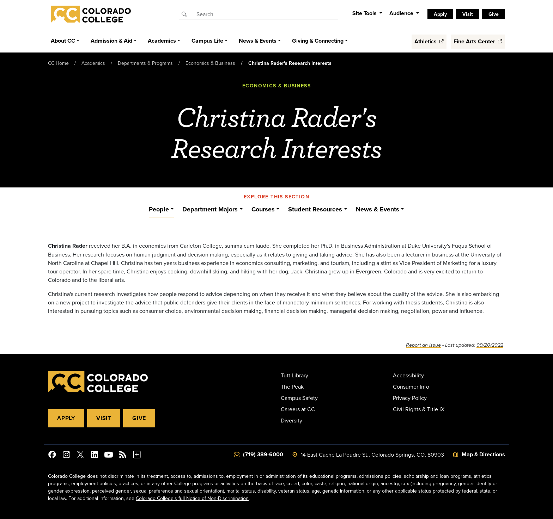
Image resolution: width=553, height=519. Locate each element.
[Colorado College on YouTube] (108, 455)
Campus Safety (299, 398)
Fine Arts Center (478, 41)
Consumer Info (411, 386)
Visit (467, 14)
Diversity (291, 420)
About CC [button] (63, 41)
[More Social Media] (137, 455)
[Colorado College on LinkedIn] (94, 455)
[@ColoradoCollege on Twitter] (80, 455)
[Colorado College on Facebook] (52, 455)
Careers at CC (298, 409)
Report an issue (423, 345)
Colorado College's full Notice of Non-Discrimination (192, 498)
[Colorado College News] (123, 455)
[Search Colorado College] (266, 14)
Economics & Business (210, 63)
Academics (93, 63)
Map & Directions (483, 454)
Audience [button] (402, 13)
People (159, 209)
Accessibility (408, 375)
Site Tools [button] (365, 13)
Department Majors (210, 209)
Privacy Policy (410, 398)
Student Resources (315, 209)
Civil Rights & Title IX (418, 409)
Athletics (429, 41)
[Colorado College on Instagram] (66, 455)
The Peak (292, 386)
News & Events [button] (257, 41)
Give (493, 14)
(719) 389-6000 (263, 454)
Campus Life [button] (207, 41)
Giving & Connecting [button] (318, 41)
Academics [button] (162, 41)
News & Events (377, 209)
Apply (440, 14)
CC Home (58, 63)
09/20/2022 (489, 345)
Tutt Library (294, 375)
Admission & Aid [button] (111, 41)
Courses (263, 209)
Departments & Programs (145, 63)
